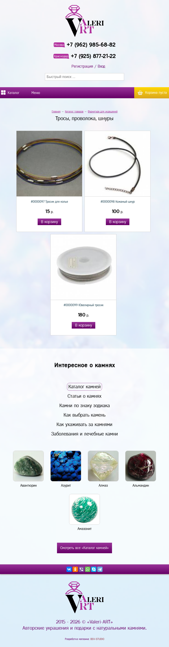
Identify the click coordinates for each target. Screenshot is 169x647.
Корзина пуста (156, 92)
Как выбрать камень (84, 414)
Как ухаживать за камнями (84, 424)
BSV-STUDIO (97, 639)
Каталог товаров (74, 111)
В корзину (49, 222)
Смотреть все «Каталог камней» (84, 548)
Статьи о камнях (84, 396)
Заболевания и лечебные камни (84, 433)
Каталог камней (84, 386)
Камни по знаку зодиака (84, 405)
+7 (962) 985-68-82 (91, 45)
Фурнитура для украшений (103, 111)
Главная (56, 111)
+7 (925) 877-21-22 (93, 56)
